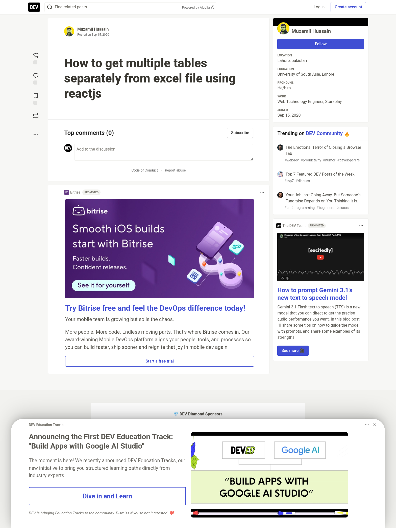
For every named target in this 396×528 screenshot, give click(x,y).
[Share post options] (36, 134)
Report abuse (175, 170)
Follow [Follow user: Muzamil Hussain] (321, 43)
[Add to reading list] (36, 98)
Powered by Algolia (198, 7)
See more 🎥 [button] (293, 350)
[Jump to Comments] (36, 78)
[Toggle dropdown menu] (262, 192)
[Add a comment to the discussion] (164, 152)
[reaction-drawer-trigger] (35, 58)
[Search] (50, 7)
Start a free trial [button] (159, 361)
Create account (348, 7)
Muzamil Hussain (93, 29)
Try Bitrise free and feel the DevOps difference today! (155, 308)
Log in (319, 7)
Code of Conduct (145, 170)
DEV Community (324, 133)
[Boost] (36, 116)
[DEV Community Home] (34, 7)
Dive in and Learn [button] (107, 496)
